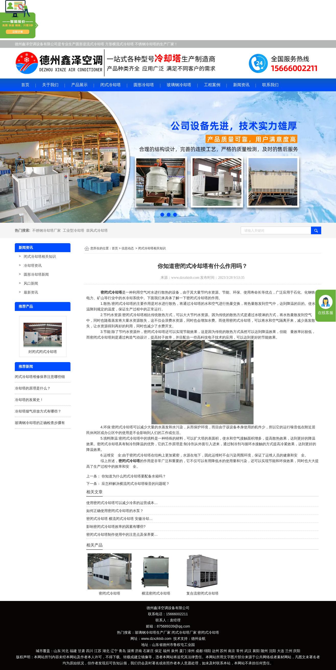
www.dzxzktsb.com (185, 278)
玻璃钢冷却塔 (179, 85)
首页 (25, 85)
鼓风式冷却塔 (97, 230)
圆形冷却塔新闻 (36, 274)
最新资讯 (31, 292)
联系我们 (270, 85)
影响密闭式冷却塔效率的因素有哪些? (116, 526)
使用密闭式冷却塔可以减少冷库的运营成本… (122, 503)
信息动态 (128, 248)
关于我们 (50, 85)
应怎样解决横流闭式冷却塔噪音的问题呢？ (135, 484)
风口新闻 (31, 283)
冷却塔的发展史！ (29, 400)
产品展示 (79, 85)
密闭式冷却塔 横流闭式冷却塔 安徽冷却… (119, 519)
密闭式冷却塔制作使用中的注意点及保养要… (122, 534)
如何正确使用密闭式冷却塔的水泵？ (114, 511)
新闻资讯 (241, 85)
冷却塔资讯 (33, 265)
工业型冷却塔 (73, 230)
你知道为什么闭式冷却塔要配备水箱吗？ (133, 476)
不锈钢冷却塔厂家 (46, 230)
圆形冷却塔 (144, 85)
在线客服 (325, 313)
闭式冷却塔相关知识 (40, 256)
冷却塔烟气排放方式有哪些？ (38, 411)
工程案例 (212, 85)
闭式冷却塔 (110, 85)
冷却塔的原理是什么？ (33, 388)
